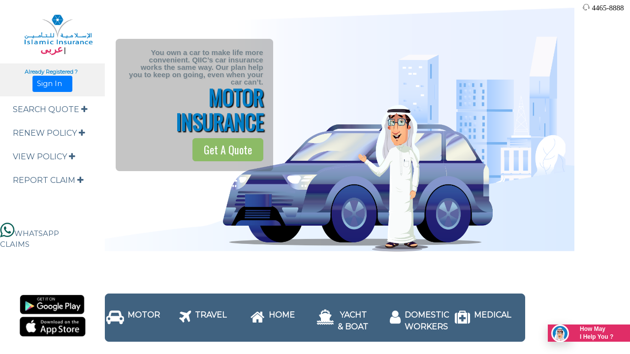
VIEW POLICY (44, 156)
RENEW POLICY (49, 133)
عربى (51, 49)
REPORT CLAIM (48, 180)
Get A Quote (228, 149)
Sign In (52, 83)
